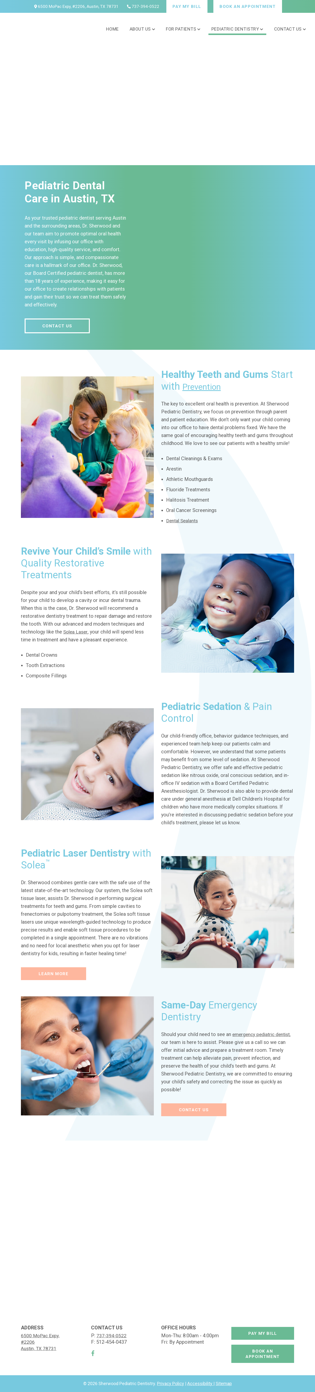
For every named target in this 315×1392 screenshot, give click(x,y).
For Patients (181, 29)
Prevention (205, 386)
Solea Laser (76, 632)
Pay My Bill (187, 6)
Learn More (54, 973)
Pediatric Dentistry (235, 29)
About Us (140, 29)
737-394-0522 (143, 6)
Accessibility (200, 1383)
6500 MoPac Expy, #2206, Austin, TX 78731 (76, 6)
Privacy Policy (170, 1383)
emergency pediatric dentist (262, 1034)
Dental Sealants (183, 521)
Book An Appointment (248, 6)
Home (112, 29)
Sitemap (224, 1383)
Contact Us (288, 29)
